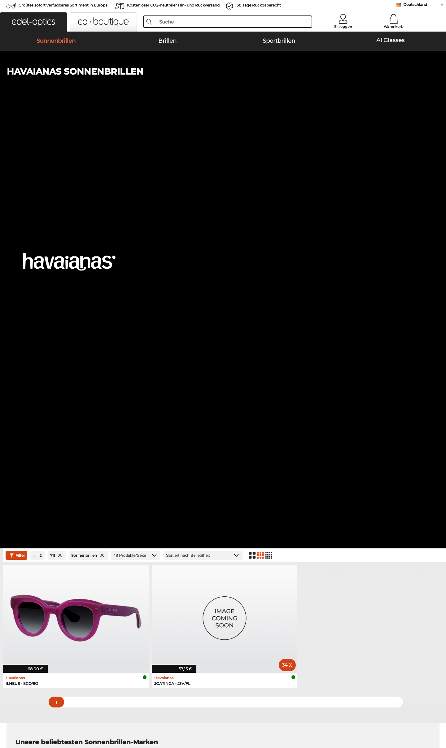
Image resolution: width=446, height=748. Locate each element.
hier (194, 501)
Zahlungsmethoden (174, 586)
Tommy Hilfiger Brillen (247, 419)
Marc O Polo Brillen (35, 411)
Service (162, 576)
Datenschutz (41, 718)
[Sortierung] (203, 139)
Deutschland (415, 4)
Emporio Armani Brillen (40, 426)
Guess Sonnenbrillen (240, 359)
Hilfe (297, 576)
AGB (20, 718)
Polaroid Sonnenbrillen (242, 344)
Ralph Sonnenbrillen (240, 366)
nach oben (418, 718)
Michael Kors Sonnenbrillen (43, 366)
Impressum (69, 718)
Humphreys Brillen (35, 419)
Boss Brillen (236, 411)
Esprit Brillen (237, 426)
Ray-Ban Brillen (31, 397)
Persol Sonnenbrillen (37, 351)
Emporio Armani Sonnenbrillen (251, 337)
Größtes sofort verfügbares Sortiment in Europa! (63, 5)
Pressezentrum (31, 586)
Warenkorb (394, 26)
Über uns (25, 576)
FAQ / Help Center (311, 586)
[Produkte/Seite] (135, 139)
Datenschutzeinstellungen (43, 601)
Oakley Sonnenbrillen (37, 344)
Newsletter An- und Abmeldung (325, 593)
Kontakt (23, 608)
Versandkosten (169, 593)
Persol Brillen (238, 404)
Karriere (23, 593)
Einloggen (343, 26)
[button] (33, 22)
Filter (16, 140)
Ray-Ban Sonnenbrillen (39, 337)
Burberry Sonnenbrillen (243, 351)
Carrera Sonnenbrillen (37, 359)
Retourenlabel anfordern (179, 601)
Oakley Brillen (30, 404)
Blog (297, 601)
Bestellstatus (305, 608)
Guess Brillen (238, 397)
